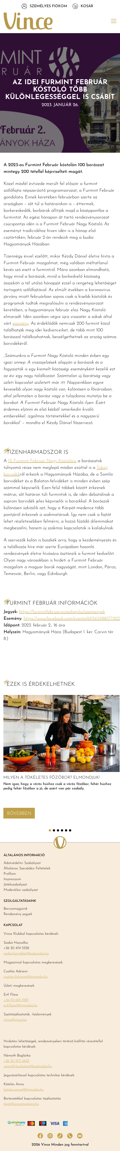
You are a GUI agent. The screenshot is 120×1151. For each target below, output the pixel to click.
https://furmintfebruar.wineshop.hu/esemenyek (62, 612)
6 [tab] (70, 830)
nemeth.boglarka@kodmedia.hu (28, 1066)
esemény (21, 323)
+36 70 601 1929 (16, 1000)
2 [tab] (54, 830)
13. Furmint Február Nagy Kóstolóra (42, 461)
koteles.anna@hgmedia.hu (24, 1089)
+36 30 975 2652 (16, 1061)
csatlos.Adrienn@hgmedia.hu (26, 977)
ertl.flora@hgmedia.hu (20, 1005)
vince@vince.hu (15, 1020)
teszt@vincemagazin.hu (21, 1104)
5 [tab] (66, 830)
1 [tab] (50, 830)
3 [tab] (58, 830)
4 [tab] (62, 830)
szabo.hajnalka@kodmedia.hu (26, 953)
